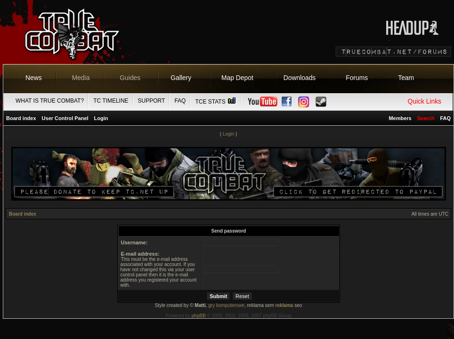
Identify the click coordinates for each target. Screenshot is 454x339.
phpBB (199, 315)
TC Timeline (110, 100)
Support (151, 100)
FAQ (180, 100)
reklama (284, 305)
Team (406, 77)
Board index (21, 118)
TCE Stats (215, 101)
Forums (357, 77)
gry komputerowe (226, 305)
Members (400, 118)
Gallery (180, 77)
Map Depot (237, 77)
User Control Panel (65, 118)
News (33, 77)
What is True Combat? (50, 100)
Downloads (300, 77)
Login (101, 118)
